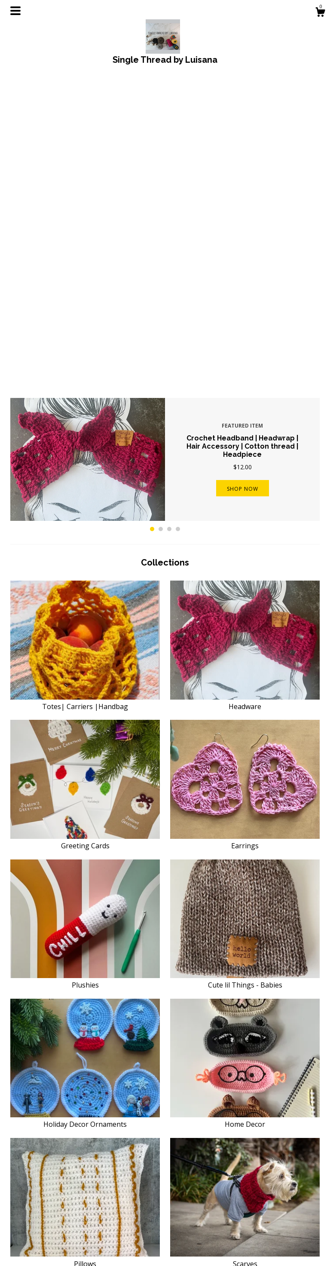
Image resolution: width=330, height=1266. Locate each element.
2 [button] (161, 222)
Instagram (184, 1204)
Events (99, 1236)
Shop (97, 1194)
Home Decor (245, 812)
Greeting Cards (85, 534)
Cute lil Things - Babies (245, 673)
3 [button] (169, 222)
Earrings (245, 534)
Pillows (85, 951)
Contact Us (105, 1226)
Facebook (184, 1194)
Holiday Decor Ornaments (85, 812)
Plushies (85, 673)
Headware (245, 394)
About (98, 1204)
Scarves (245, 951)
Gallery (99, 1247)
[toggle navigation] (15, 10)
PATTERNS (85, 1091)
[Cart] (320, 13)
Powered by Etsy (273, 1224)
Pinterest (182, 1215)
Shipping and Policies (119, 1215)
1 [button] (152, 222)
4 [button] (178, 222)
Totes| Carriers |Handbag (85, 394)
